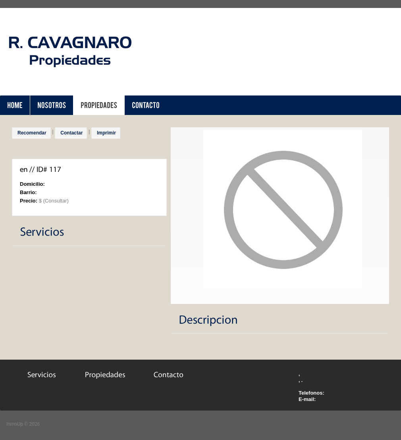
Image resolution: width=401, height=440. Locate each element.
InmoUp (14, 424)
